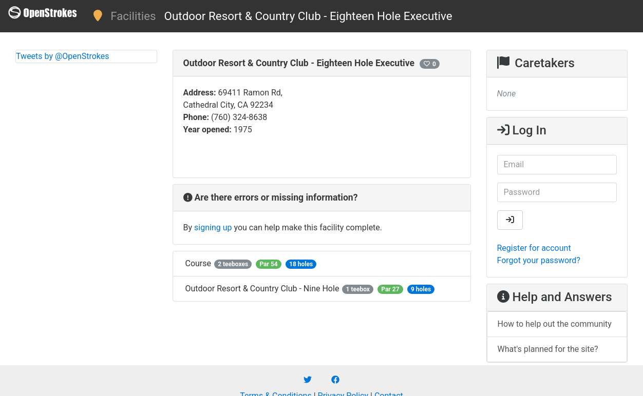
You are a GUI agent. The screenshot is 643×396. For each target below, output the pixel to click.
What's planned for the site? (548, 349)
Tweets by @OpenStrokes (62, 56)
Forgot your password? (538, 260)
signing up (213, 227)
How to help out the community (555, 324)
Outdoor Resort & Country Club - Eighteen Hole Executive (308, 16)
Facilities (133, 16)
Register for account (534, 248)
